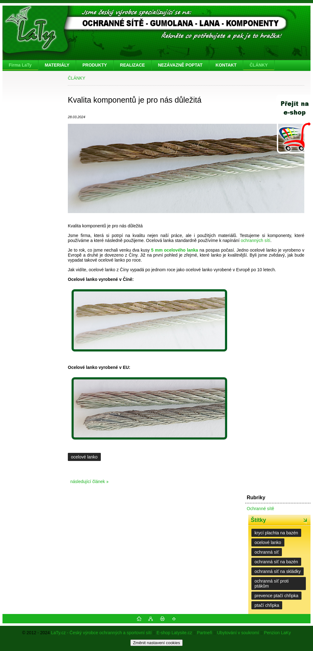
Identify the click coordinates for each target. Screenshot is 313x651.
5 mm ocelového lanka (174, 250)
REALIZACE (132, 65)
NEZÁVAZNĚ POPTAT (180, 65)
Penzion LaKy (277, 632)
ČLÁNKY (259, 65)
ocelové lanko (84, 456)
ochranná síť (267, 552)
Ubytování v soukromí (238, 632)
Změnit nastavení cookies (156, 642)
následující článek (87, 481)
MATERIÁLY (57, 65)
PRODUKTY (94, 65)
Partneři (204, 632)
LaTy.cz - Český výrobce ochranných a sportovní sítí (101, 632)
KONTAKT (226, 65)
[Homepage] (20, 65)
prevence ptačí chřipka (276, 595)
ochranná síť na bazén (276, 561)
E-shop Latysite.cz (174, 632)
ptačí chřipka (267, 605)
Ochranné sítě (260, 508)
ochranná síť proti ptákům (272, 583)
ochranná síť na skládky (278, 571)
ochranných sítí (255, 240)
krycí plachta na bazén (276, 532)
